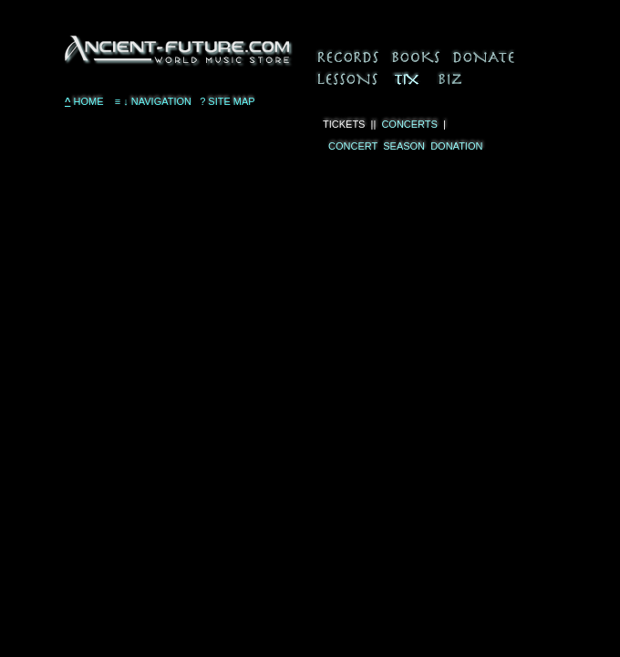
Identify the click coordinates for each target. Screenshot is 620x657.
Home (84, 101)
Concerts (409, 124)
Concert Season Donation (402, 146)
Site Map (227, 101)
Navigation (151, 101)
